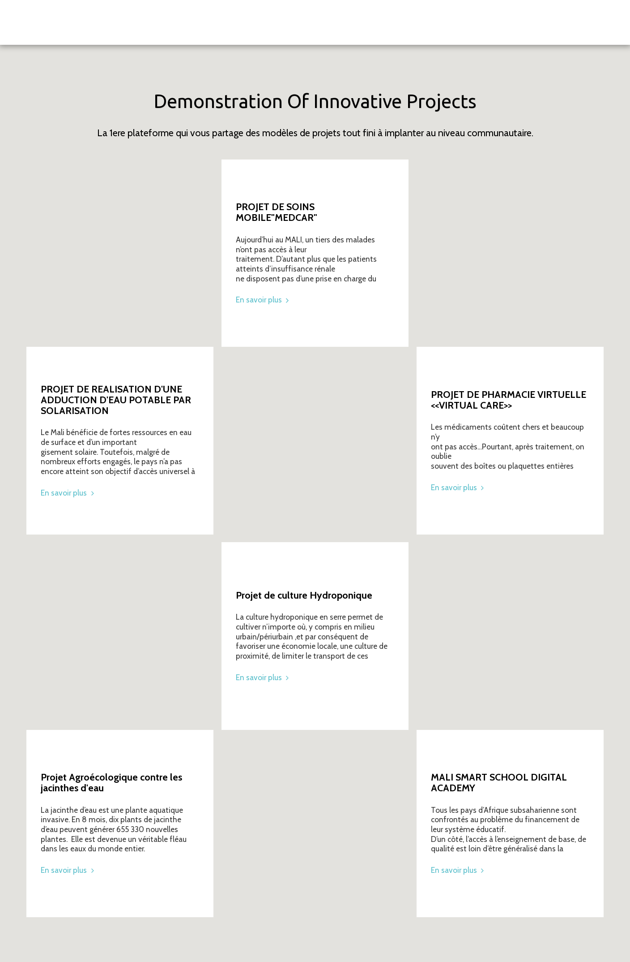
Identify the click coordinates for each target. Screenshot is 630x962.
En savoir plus (68, 492)
